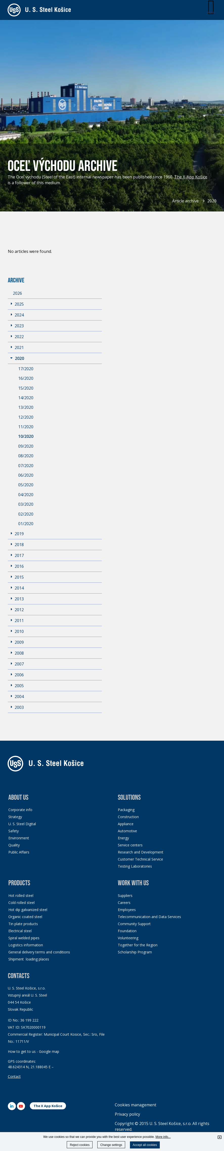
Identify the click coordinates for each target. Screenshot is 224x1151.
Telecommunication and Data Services (149, 916)
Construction (128, 816)
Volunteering (128, 937)
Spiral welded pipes (23, 937)
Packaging (126, 809)
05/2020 (25, 485)
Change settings (111, 1145)
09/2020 (25, 446)
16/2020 (25, 378)
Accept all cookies (145, 1145)
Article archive (185, 201)
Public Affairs (18, 852)
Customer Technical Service (140, 859)
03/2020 (25, 504)
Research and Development (140, 852)
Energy (123, 838)
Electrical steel (20, 930)
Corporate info (20, 809)
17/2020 (25, 368)
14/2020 (25, 397)
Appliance (125, 823)
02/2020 (25, 514)
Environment (18, 838)
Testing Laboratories (135, 866)
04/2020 (25, 494)
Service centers (130, 845)
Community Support (134, 923)
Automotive (127, 830)
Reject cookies (79, 1145)
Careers (124, 902)
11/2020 (25, 427)
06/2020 (25, 475)
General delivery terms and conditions (39, 952)
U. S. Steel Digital (22, 823)
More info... (163, 1137)
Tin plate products (23, 923)
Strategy (15, 816)
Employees (127, 909)
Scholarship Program (135, 952)
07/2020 (25, 465)
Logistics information (25, 945)
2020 (211, 201)
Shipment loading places (28, 959)
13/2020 (25, 407)
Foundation (127, 930)
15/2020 (25, 388)
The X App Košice (48, 1106)
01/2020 (25, 523)
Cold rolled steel (21, 902)
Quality (14, 845)
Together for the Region (138, 945)
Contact (14, 1076)
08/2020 (25, 456)
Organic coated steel (25, 916)
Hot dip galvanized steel (27, 909)
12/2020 (25, 417)
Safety (13, 830)
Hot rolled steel (20, 895)
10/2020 (25, 436)
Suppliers (125, 895)
